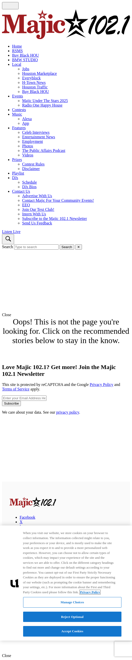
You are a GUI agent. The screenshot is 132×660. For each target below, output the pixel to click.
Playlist (18, 173)
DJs (15, 178)
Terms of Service (15, 389)
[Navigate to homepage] (66, 24)
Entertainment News (38, 137)
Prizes (17, 159)
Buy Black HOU (25, 55)
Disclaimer (31, 169)
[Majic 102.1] (33, 506)
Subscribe (11, 403)
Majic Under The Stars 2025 (45, 100)
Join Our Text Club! (38, 209)
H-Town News (34, 82)
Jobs (25, 69)
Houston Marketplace (39, 73)
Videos (27, 155)
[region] (66, 583)
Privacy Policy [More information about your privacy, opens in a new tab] (90, 592)
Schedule (29, 182)
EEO (26, 205)
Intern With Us (34, 214)
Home (17, 46)
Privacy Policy (101, 384)
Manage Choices (72, 602)
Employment (32, 141)
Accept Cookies (72, 631)
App (25, 123)
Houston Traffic (35, 87)
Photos (27, 146)
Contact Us (21, 191)
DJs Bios (29, 187)
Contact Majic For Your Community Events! (58, 200)
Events (17, 96)
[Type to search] (36, 247)
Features (19, 128)
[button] (66, 315)
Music (17, 114)
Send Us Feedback (37, 223)
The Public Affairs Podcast (43, 150)
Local (16, 64)
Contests (19, 110)
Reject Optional (72, 617)
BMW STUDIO (25, 60)
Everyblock (31, 78)
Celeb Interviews (36, 132)
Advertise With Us (37, 196)
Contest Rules (33, 164)
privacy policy (67, 412)
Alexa (27, 119)
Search (7, 247)
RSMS (17, 51)
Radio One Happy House (42, 105)
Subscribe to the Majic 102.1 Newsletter (54, 218)
